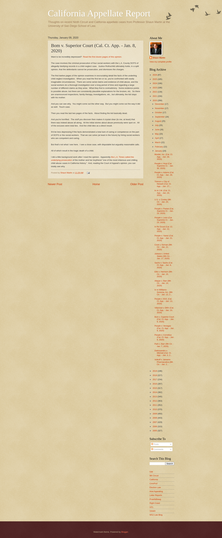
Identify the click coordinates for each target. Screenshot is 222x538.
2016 (155, 384)
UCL (152, 507)
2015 (155, 388)
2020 (155, 100)
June (157, 129)
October (158, 112)
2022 (155, 92)
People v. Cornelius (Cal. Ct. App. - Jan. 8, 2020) (164, 337)
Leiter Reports (156, 495)
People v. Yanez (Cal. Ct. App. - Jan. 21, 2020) (163, 238)
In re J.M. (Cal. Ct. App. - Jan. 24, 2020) (162, 192)
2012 (155, 401)
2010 (155, 409)
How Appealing (156, 491)
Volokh (153, 511)
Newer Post (55, 184)
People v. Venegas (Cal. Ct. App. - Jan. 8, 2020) (164, 328)
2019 (155, 371)
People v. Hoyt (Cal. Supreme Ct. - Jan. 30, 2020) (163, 165)
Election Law (155, 487)
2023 (155, 87)
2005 (155, 430)
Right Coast (155, 503)
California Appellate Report (99, 13)
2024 (155, 83)
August (158, 121)
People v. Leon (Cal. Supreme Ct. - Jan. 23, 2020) (163, 220)
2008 (155, 418)
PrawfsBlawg (155, 499)
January (158, 151)
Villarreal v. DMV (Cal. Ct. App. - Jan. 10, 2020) (164, 310)
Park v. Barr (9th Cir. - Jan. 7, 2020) (164, 345)
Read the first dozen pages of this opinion (102, 57)
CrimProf (153, 483)
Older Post (136, 184)
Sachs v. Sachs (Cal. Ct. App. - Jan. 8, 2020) (163, 265)
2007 (155, 422)
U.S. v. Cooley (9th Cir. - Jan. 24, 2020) (162, 201)
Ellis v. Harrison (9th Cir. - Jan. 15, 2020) (163, 274)
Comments (157, 449)
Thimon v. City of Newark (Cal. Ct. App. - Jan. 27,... (162, 183)
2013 (155, 396)
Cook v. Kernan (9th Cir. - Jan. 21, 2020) (163, 247)
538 (151, 472)
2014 (155, 392)
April (157, 138)
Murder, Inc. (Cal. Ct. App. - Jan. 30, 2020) (163, 156)
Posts (155, 444)
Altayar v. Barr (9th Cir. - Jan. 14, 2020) (162, 283)
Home (96, 184)
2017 (155, 379)
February (159, 147)
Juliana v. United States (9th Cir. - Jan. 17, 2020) (162, 256)
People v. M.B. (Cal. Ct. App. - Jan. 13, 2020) (163, 301)
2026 (155, 75)
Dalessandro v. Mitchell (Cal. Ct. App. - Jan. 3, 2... (163, 353)
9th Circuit (154, 475)
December (160, 104)
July (157, 125)
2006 (155, 426)
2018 (155, 375)
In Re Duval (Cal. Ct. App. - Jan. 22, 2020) (163, 229)
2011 (155, 405)
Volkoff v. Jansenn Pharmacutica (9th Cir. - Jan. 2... (163, 362)
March (158, 142)
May (157, 134)
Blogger (124, 532)
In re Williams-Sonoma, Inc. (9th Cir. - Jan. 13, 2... (163, 292)
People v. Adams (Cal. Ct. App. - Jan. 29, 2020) (164, 174)
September (160, 117)
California (154, 479)
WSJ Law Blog (156, 515)
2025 (155, 79)
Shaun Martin (159, 58)
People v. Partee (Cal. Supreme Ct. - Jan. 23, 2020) (164, 211)
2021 (155, 96)
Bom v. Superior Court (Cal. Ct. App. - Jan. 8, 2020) (164, 319)
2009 (155, 414)
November (160, 108)
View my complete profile (161, 62)
